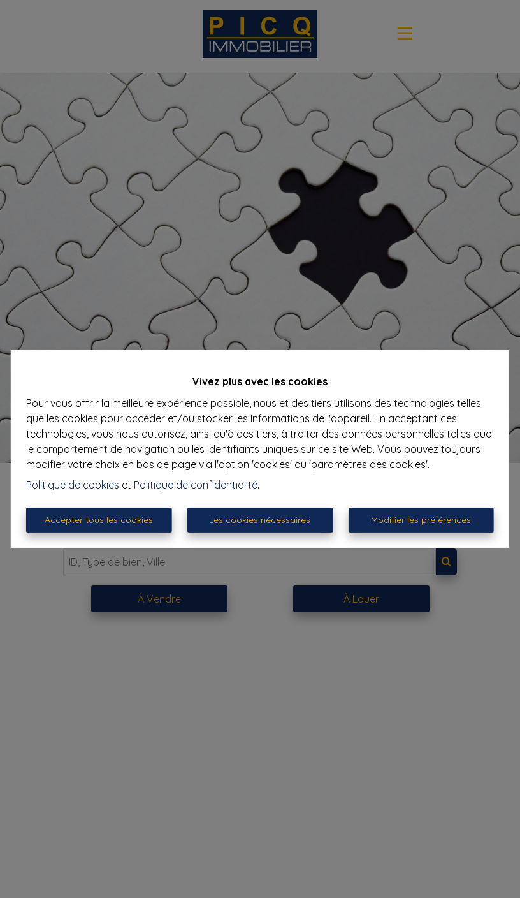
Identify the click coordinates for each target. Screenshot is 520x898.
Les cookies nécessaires (259, 520)
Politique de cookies (72, 484)
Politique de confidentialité (195, 484)
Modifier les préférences (421, 520)
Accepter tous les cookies (99, 520)
